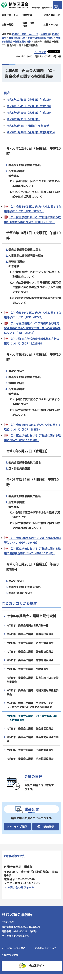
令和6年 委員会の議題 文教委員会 (27, 669)
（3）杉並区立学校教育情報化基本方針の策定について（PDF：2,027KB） (31, 341)
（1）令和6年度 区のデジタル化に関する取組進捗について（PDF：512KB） (32, 208)
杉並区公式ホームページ (25, 34)
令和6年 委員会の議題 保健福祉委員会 (30, 651)
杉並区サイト (36, 965)
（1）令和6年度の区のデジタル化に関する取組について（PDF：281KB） (32, 427)
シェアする (40, 52)
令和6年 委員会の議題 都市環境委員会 (30, 660)
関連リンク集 (11, 954)
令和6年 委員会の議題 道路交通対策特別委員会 (32, 692)
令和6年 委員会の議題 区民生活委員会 (30, 643)
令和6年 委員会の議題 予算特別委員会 (30, 750)
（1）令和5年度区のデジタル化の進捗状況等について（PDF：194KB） (32, 540)
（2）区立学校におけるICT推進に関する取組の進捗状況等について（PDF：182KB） (32, 550)
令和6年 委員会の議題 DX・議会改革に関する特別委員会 (32, 718)
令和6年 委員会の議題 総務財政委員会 (30, 634)
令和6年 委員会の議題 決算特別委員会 (30, 758)
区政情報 (45, 34)
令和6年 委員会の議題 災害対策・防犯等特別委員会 (32, 679)
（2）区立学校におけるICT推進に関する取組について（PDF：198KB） (32, 437)
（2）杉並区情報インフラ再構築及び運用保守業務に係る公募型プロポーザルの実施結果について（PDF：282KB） (32, 328)
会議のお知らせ (17, 37)
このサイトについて (45, 948)
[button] (36, 5)
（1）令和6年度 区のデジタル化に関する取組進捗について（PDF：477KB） (32, 315)
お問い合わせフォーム (20, 887)
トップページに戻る (14, 948)
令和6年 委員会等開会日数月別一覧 (27, 625)
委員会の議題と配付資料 (40, 37)
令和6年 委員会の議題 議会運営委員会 (30, 728)
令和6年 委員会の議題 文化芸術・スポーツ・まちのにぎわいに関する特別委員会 (31, 705)
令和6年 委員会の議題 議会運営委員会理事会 (32, 739)
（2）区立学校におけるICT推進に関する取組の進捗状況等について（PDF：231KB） (32, 219)
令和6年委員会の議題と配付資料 (31, 615)
